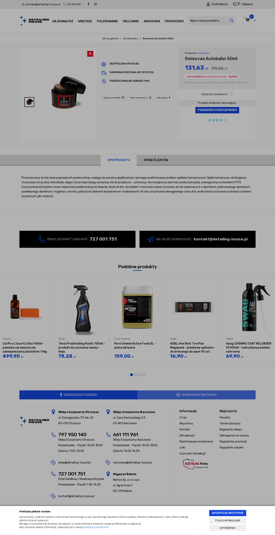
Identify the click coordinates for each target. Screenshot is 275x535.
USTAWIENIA (228, 527)
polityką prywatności (96, 527)
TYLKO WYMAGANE (227, 520)
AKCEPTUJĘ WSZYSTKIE (227, 512)
